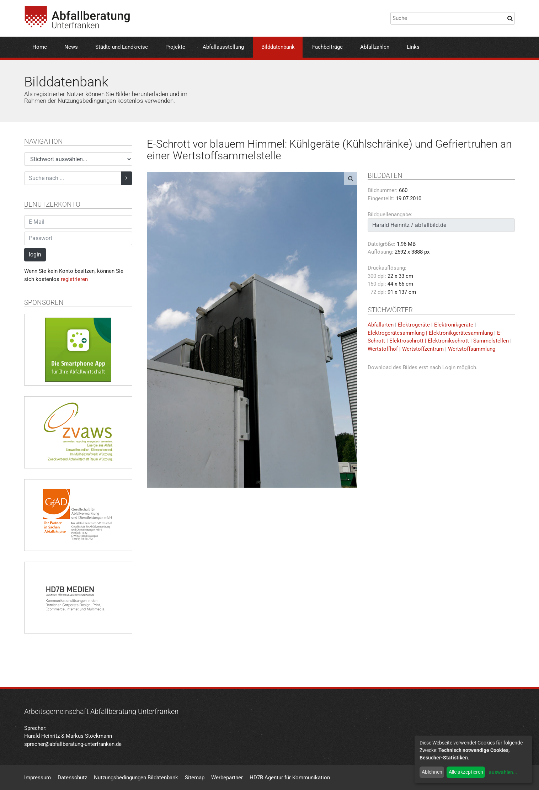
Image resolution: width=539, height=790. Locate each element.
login (35, 254)
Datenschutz (72, 777)
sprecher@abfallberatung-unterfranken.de (73, 744)
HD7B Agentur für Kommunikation (290, 777)
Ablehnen (432, 772)
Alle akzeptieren (466, 772)
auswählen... (503, 772)
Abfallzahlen (374, 47)
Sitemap (194, 777)
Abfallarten (381, 325)
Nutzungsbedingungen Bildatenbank (136, 777)
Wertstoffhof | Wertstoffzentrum (406, 349)
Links (413, 47)
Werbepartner (227, 777)
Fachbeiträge (327, 47)
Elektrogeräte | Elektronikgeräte (435, 325)
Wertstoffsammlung (471, 349)
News (71, 47)
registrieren (74, 279)
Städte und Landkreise (121, 47)
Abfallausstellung (223, 47)
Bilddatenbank (278, 47)
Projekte (175, 47)
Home (39, 47)
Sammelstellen (491, 341)
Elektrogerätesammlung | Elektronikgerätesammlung (430, 333)
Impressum (37, 777)
